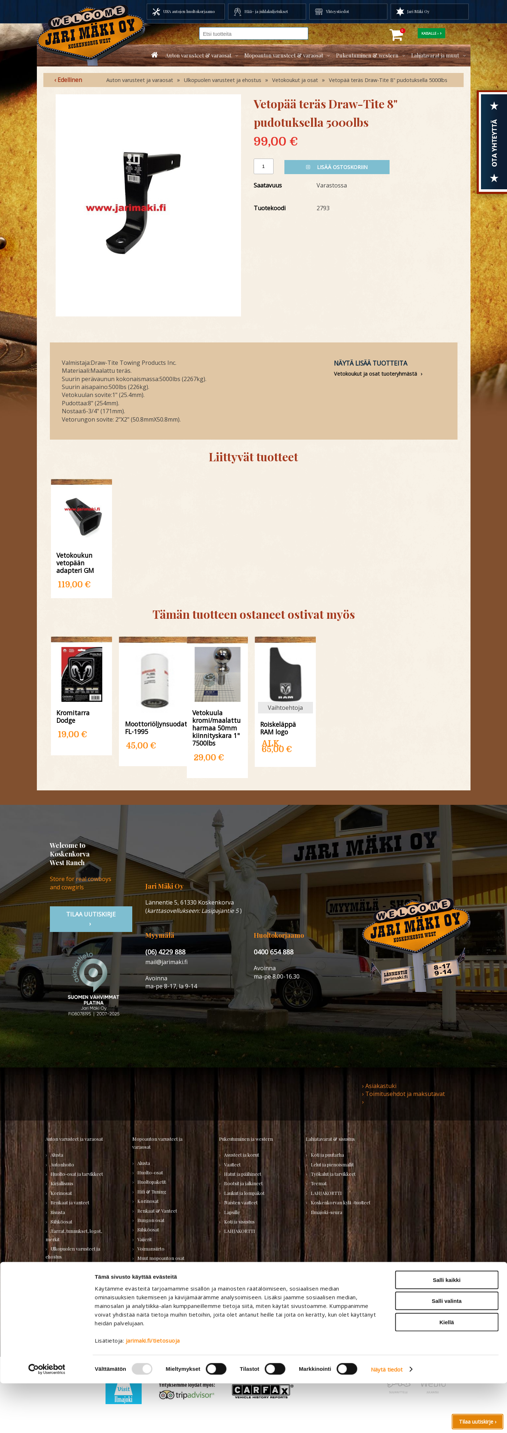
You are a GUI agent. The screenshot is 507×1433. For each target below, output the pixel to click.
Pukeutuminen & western (367, 55)
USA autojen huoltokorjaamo (189, 11)
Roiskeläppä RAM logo (278, 728)
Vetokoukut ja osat (295, 80)
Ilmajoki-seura (326, 1212)
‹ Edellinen (68, 80)
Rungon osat (150, 1220)
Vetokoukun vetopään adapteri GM (75, 562)
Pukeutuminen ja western (246, 1139)
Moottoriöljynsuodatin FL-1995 (154, 727)
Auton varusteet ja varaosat (139, 80)
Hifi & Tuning (151, 1191)
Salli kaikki (447, 1329)
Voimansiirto (64, 1266)
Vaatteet (232, 1164)
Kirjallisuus (62, 1183)
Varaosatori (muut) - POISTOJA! (70, 1307)
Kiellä (446, 1371)
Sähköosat (61, 1221)
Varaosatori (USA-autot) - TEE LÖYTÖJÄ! (80, 1289)
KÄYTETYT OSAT (154, 1277)
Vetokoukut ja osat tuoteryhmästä (375, 373)
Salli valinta (447, 1350)
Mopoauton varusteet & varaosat (283, 55)
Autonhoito (62, 1164)
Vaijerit (144, 1239)
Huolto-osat (150, 1172)
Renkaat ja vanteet (70, 1202)
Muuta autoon (65, 1276)
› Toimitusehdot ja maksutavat (403, 1094)
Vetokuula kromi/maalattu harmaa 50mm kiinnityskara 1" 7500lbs (216, 727)
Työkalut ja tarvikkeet (333, 1174)
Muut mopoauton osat (160, 1258)
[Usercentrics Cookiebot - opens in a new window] (46, 1418)
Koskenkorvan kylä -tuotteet (340, 1202)
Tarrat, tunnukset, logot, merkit (74, 1235)
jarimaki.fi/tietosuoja (153, 1389)
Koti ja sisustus (239, 1221)
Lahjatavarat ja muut (435, 55)
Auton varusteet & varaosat (198, 55)
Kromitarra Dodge (73, 716)
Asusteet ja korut (241, 1155)
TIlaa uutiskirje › (91, 919)
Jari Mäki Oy (418, 11)
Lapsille (232, 1212)
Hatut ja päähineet (242, 1174)
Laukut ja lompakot (244, 1193)
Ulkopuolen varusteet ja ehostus (222, 80)
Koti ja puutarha (327, 1155)
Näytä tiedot (387, 1419)
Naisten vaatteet (241, 1202)
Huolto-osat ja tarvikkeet (77, 1174)
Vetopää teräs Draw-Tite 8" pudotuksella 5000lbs (388, 80)
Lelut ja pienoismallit (332, 1164)
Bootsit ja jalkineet (243, 1183)
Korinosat (61, 1193)
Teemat (319, 1183)
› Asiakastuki (379, 1086)
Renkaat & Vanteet (157, 1211)
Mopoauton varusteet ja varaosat (157, 1143)
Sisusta (58, 1212)
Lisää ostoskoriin (337, 167)
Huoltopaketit (151, 1182)
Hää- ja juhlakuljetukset (266, 11)
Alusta (57, 1155)
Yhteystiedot (337, 11)
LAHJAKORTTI (152, 1287)
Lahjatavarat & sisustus (330, 1139)
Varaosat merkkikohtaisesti (166, 1268)
